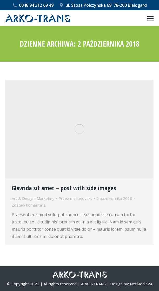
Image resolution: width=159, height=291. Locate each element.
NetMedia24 (141, 283)
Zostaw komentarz (28, 205)
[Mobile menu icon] (150, 18)
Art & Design (23, 198)
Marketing (46, 198)
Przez (75, 198)
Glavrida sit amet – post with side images (64, 188)
